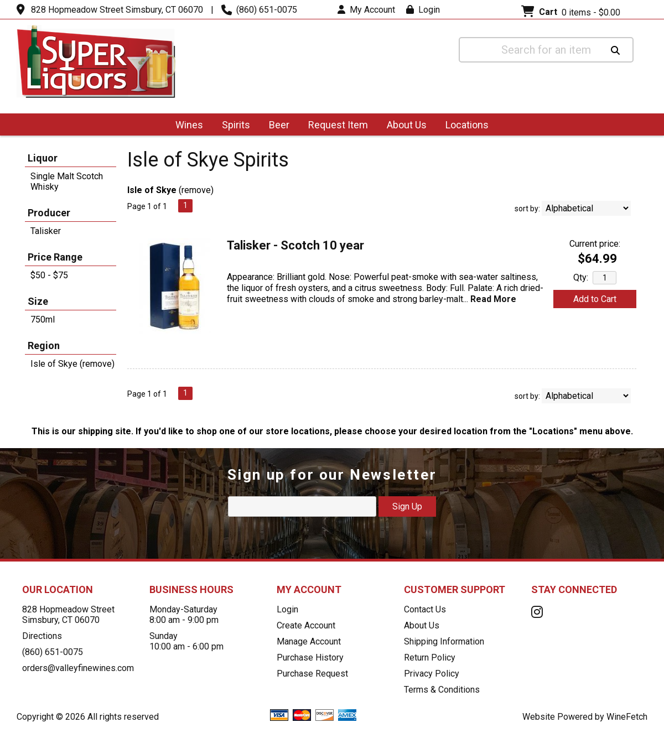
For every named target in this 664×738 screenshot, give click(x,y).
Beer (276, 126)
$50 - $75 (49, 275)
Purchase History (310, 657)
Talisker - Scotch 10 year (295, 245)
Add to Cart (594, 299)
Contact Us (425, 609)
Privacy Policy (431, 673)
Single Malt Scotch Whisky (66, 181)
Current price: (594, 243)
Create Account (306, 625)
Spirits (232, 126)
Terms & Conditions (442, 689)
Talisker (45, 231)
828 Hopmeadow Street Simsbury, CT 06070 (117, 9)
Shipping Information (444, 641)
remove (196, 190)
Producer (49, 213)
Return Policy (429, 657)
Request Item (338, 125)
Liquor (43, 158)
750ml (42, 319)
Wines (185, 126)
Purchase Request (312, 673)
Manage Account (309, 641)
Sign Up (407, 506)
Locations (463, 126)
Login (423, 9)
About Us (403, 126)
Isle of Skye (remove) (72, 363)
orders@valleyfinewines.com (78, 668)
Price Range (55, 257)
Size (38, 301)
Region (44, 345)
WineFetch (626, 716)
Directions (42, 636)
